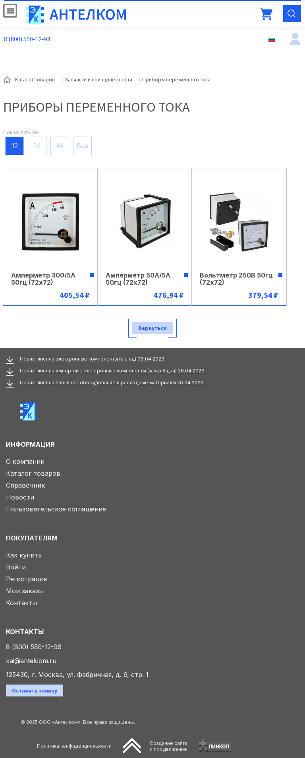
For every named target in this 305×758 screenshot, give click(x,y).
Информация (30, 444)
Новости (20, 497)
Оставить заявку (34, 690)
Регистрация (26, 579)
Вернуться (152, 328)
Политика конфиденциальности (74, 746)
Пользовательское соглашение (56, 509)
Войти (16, 567)
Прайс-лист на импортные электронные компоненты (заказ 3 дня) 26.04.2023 (112, 371)
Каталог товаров (33, 473)
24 (37, 146)
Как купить (24, 555)
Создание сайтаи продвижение (168, 746)
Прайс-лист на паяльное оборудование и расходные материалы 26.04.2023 (112, 383)
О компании (25, 461)
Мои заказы (25, 591)
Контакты (21, 603)
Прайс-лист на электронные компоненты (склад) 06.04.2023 (92, 359)
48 (60, 146)
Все (82, 146)
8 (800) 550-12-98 (27, 39)
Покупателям (32, 538)
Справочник (25, 485)
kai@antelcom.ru (31, 661)
